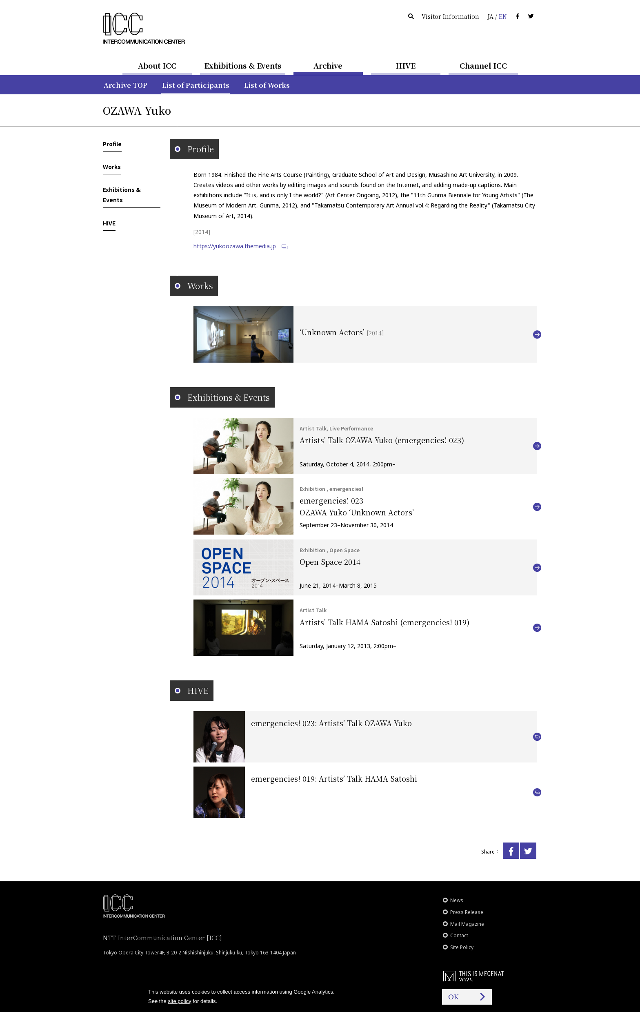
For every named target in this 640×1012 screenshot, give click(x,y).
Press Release (466, 912)
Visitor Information (450, 16)
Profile (112, 144)
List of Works (267, 85)
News (456, 900)
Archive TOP (125, 85)
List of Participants (195, 85)
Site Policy (461, 947)
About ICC (157, 65)
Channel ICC (483, 65)
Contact (459, 935)
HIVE (406, 65)
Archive (327, 65)
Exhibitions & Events (242, 65)
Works (112, 167)
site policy (179, 1001)
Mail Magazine (467, 924)
